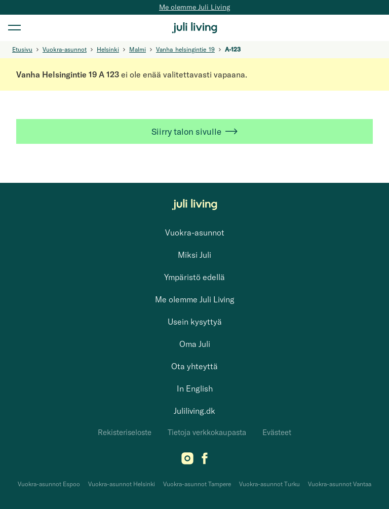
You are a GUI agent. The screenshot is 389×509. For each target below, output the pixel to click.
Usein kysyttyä (195, 322)
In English (195, 388)
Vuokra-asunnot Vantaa (339, 484)
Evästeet (276, 432)
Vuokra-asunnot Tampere (197, 484)
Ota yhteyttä (194, 366)
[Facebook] (205, 461)
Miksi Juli (194, 255)
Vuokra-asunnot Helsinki (121, 484)
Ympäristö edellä (194, 277)
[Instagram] (187, 461)
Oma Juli (194, 344)
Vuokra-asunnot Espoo (49, 484)
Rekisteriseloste (124, 432)
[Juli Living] (194, 27)
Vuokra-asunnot (194, 232)
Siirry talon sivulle (194, 131)
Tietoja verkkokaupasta (207, 432)
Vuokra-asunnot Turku (269, 484)
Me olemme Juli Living (194, 7)
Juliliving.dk (194, 411)
